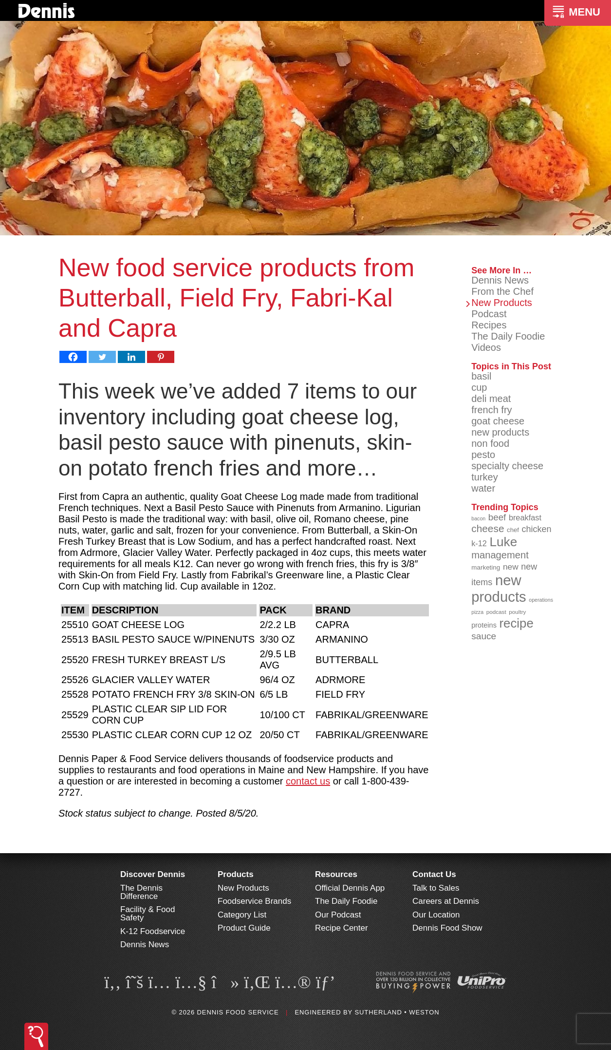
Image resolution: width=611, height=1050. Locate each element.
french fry (491, 409)
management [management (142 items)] (500, 555)
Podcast (488, 313)
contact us (308, 781)
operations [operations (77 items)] (541, 600)
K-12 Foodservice (152, 931)
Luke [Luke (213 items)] (503, 542)
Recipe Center (341, 928)
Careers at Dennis (445, 901)
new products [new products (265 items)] (498, 588)
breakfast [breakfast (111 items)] (525, 517)
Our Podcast (338, 914)
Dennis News (500, 280)
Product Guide (244, 928)
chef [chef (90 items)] (513, 530)
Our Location (436, 914)
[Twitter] (102, 357)
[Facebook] (73, 357)
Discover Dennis (152, 874)
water (483, 488)
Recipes (488, 325)
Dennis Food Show (447, 928)
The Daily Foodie (508, 336)
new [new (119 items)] (510, 567)
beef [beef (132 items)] (497, 517)
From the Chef (502, 291)
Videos (486, 347)
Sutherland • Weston (396, 1012)
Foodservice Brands (254, 901)
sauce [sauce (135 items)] (483, 636)
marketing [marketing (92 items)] (485, 567)
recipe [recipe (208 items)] (516, 623)
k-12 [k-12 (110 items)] (479, 543)
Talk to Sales (435, 888)
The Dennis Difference (141, 892)
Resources (336, 874)
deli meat (491, 398)
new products (500, 432)
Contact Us (434, 874)
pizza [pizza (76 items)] (477, 612)
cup (479, 387)
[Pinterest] (160, 357)
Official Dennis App (350, 888)
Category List (242, 914)
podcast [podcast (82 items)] (496, 612)
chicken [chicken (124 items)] (536, 529)
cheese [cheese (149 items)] (487, 528)
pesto (483, 454)
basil (481, 376)
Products (236, 874)
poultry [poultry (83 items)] (517, 612)
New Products (501, 302)
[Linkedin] (131, 357)
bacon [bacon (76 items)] (478, 518)
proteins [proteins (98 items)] (484, 625)
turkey (484, 477)
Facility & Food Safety (147, 913)
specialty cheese (507, 465)
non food (490, 443)
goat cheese (497, 421)
